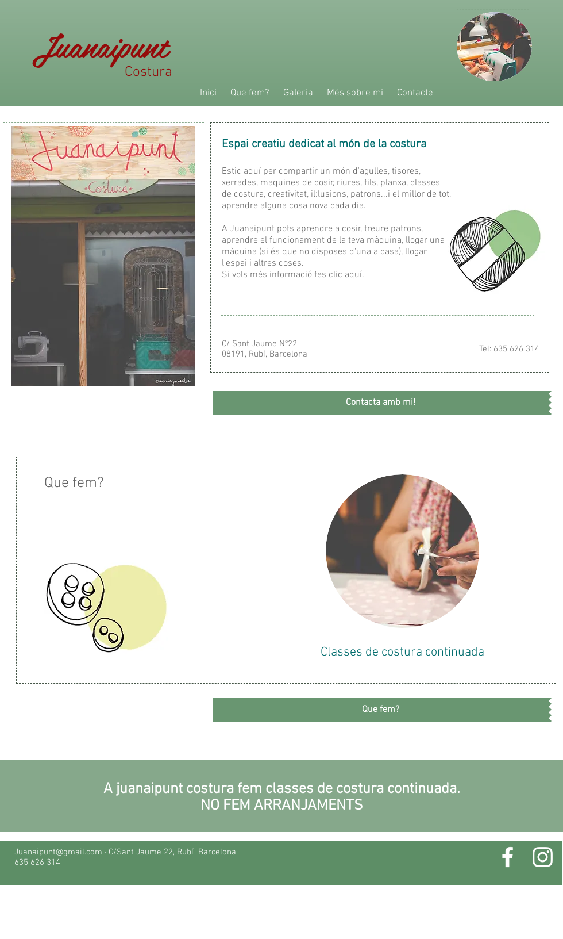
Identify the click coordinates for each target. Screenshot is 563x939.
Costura (167, 72)
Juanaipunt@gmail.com (58, 852)
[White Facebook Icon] (507, 857)
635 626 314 (516, 349)
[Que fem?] (381, 710)
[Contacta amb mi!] (381, 403)
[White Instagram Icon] (542, 857)
